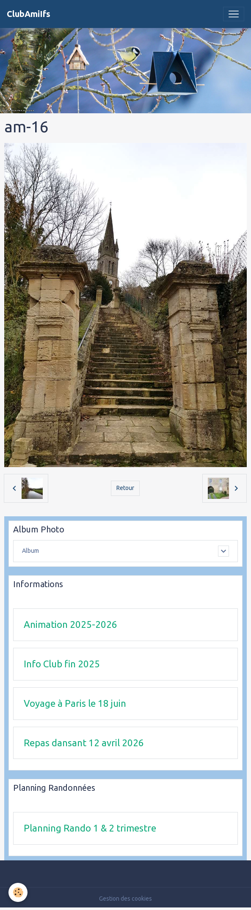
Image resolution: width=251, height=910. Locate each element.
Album (30, 550)
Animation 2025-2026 (70, 624)
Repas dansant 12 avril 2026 (84, 742)
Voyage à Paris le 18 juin (75, 703)
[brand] (28, 14)
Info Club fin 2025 (62, 663)
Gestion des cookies (125, 898)
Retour (125, 487)
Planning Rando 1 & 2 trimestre (90, 828)
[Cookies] (18, 892)
